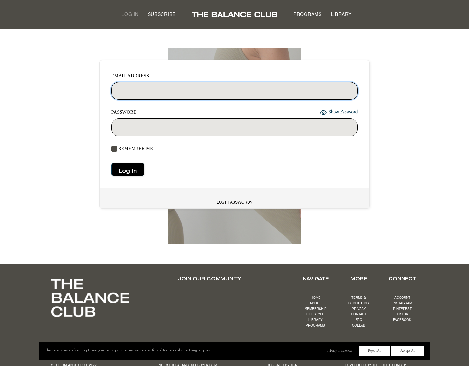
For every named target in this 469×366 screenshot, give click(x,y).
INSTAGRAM (402, 303)
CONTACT (358, 314)
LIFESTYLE (315, 314)
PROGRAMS (315, 325)
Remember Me (132, 149)
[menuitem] (130, 14)
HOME (315, 297)
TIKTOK (402, 314)
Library (341, 14)
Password (124, 112)
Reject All (374, 351)
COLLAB (358, 325)
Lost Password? (234, 203)
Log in (129, 14)
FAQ (359, 320)
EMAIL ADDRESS (130, 75)
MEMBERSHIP (316, 309)
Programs (307, 14)
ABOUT (315, 303)
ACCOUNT (402, 297)
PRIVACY (359, 309)
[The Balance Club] (234, 14)
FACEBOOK (402, 320)
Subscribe (162, 14)
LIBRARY (315, 320)
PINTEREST (402, 309)
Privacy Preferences (339, 351)
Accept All (407, 351)
